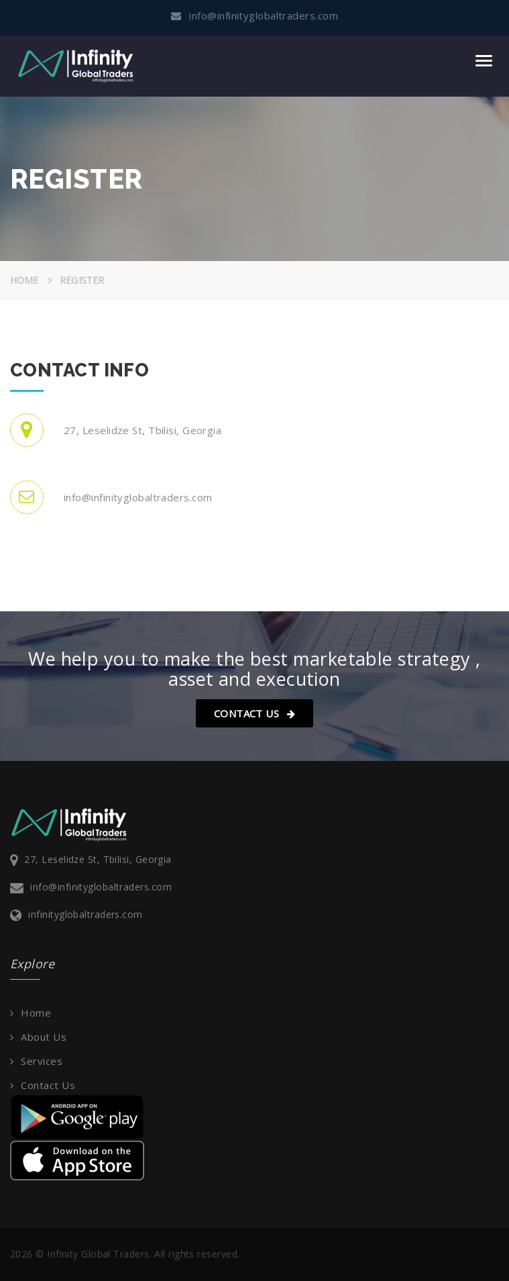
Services (41, 1061)
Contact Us (254, 713)
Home (24, 280)
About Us (43, 1036)
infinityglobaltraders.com (85, 914)
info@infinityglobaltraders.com (101, 886)
